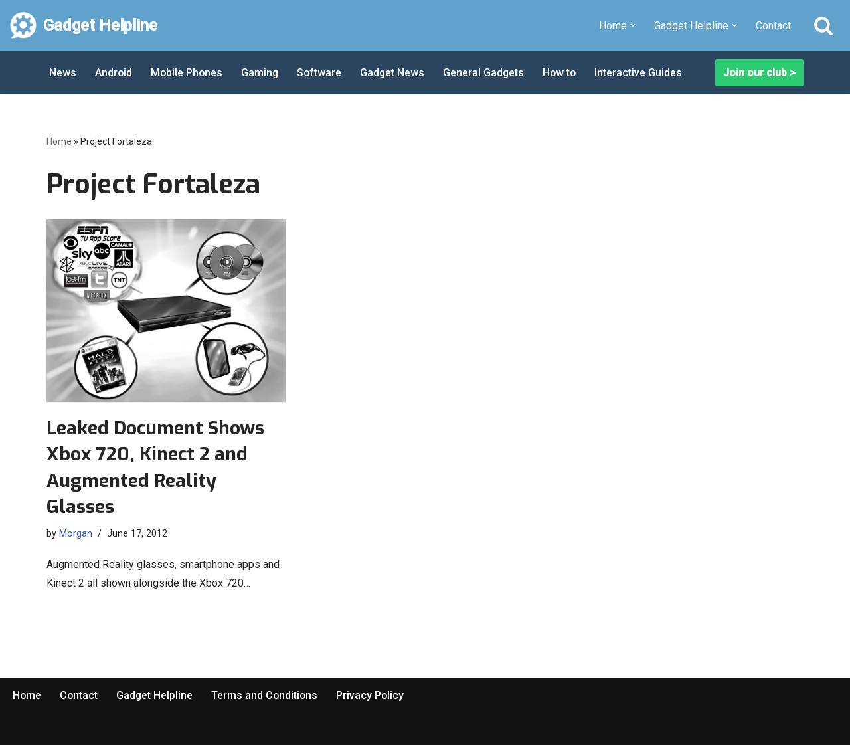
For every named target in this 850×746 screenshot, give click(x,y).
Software (322, 72)
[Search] (823, 25)
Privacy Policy (373, 695)
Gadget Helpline (156, 695)
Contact (773, 25)
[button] (633, 25)
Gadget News (395, 72)
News (62, 72)
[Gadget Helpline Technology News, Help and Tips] (83, 25)
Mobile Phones (187, 72)
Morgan (75, 533)
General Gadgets (488, 72)
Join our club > (759, 72)
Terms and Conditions (267, 695)
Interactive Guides (644, 72)
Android (114, 72)
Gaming (262, 72)
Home (59, 141)
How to (564, 72)
